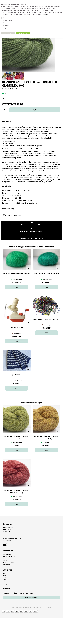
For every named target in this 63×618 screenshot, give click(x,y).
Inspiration (6, 588)
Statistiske (6, 25)
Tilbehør (5, 580)
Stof (4, 573)
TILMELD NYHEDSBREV (31, 598)
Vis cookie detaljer (6, 29)
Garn (4, 578)
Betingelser (6, 565)
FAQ (4, 558)
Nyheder (5, 582)
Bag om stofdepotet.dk (10, 556)
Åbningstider (7, 554)
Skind (4, 576)
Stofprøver (6, 586)
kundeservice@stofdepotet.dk (13, 538)
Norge (5, 560)
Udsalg (5, 584)
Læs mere (45, 14)
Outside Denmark (8, 563)
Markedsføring (7, 20)
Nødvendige (6, 18)
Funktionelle (6, 23)
